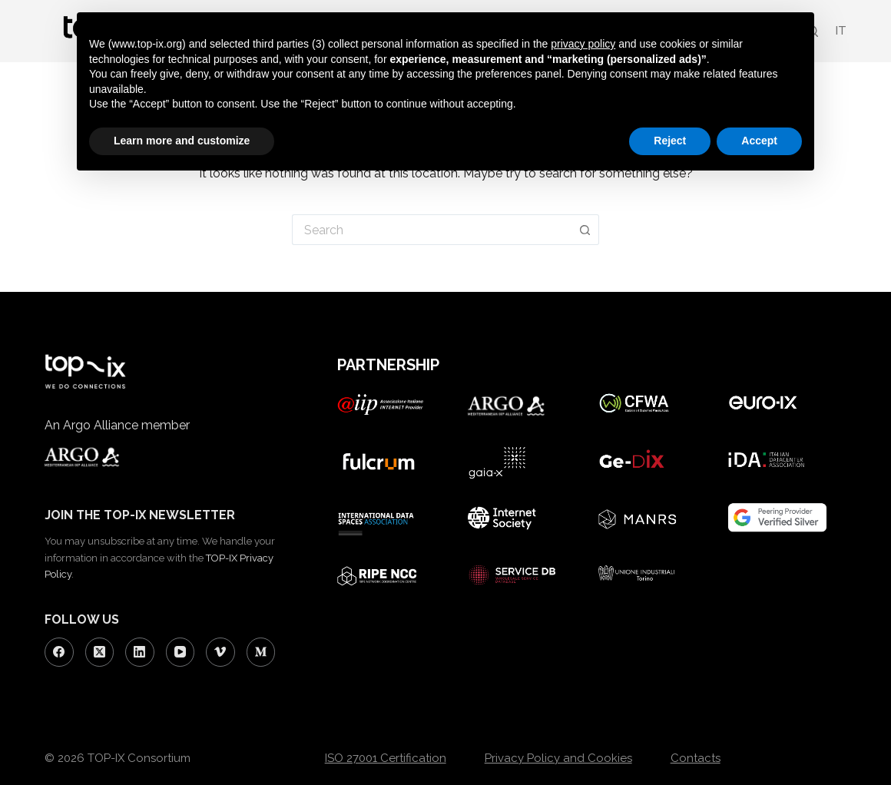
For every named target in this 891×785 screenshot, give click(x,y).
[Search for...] (431, 229)
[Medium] (261, 652)
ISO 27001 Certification (385, 758)
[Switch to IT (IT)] (839, 31)
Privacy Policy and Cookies (558, 758)
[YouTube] (180, 652)
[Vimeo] (220, 652)
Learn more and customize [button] (182, 140)
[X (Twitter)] (99, 652)
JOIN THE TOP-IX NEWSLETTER (140, 515)
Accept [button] (759, 140)
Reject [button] (670, 140)
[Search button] (585, 229)
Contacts (695, 758)
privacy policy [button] (583, 44)
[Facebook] (59, 652)
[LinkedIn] (139, 652)
